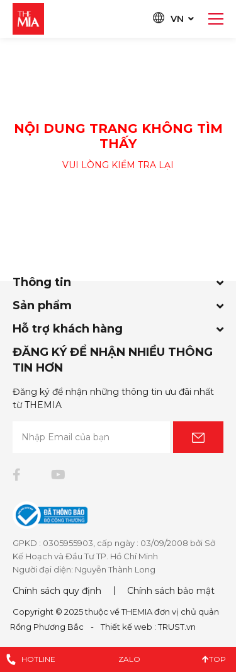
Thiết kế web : (128, 627)
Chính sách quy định (57, 590)
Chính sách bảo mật (171, 590)
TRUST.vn (177, 627)
